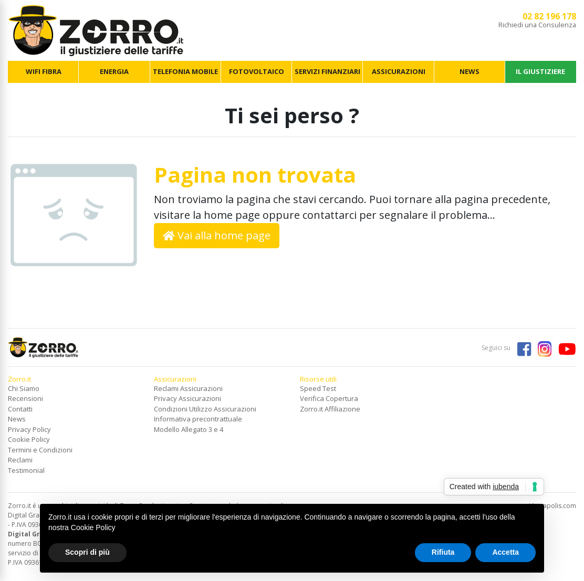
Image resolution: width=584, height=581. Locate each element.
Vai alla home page (216, 235)
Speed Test (318, 388)
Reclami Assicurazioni (188, 388)
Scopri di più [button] (87, 552)
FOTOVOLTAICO (256, 71)
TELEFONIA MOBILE (185, 71)
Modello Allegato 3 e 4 (188, 429)
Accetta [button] (505, 552)
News (17, 419)
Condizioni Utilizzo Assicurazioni (205, 409)
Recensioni (25, 398)
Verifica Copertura (329, 398)
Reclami (20, 459)
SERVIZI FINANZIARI (327, 71)
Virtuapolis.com (552, 505)
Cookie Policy (29, 439)
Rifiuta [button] (443, 552)
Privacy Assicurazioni (187, 398)
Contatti (20, 409)
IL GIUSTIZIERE (540, 71)
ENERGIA (114, 71)
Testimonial (26, 470)
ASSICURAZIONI (398, 71)
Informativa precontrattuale (198, 419)
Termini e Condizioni (40, 450)
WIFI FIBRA (43, 71)
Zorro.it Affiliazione (330, 409)
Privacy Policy (29, 429)
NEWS (469, 71)
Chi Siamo (23, 388)
